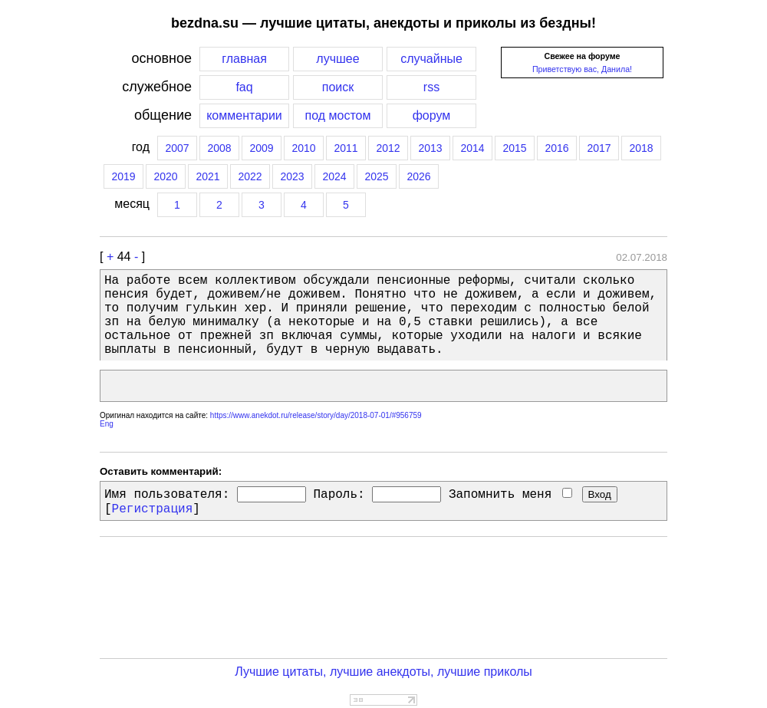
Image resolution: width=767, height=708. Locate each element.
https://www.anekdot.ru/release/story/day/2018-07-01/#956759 (316, 415)
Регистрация (152, 509)
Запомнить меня (510, 495)
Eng (107, 424)
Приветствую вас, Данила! (582, 69)
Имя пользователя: (166, 495)
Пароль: (338, 495)
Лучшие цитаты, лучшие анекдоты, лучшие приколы (383, 671)
